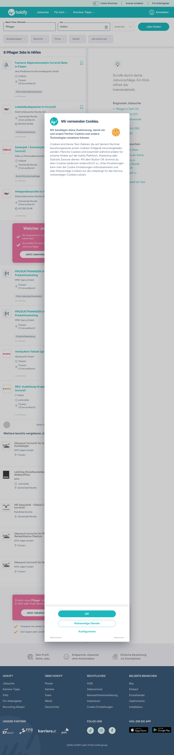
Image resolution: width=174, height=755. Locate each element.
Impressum (119, 637)
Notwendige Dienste (87, 623)
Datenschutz (56, 637)
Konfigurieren (87, 631)
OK (87, 613)
